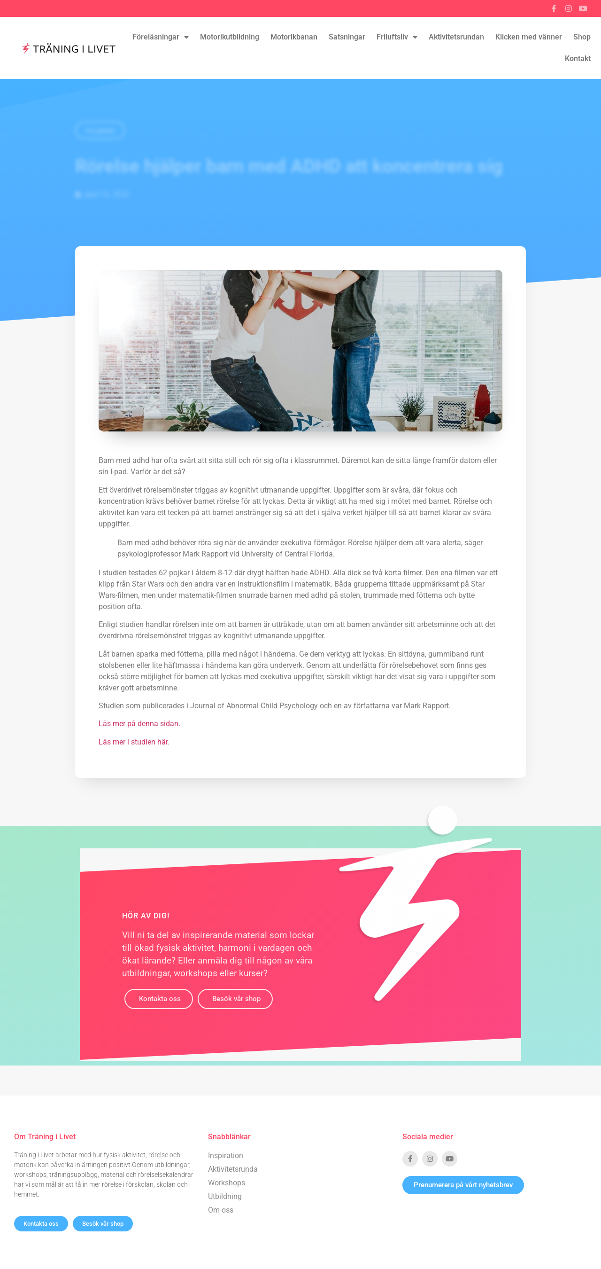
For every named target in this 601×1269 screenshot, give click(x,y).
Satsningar (347, 36)
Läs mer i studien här (133, 741)
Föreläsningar (160, 37)
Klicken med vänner (528, 36)
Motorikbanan (293, 36)
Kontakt (578, 58)
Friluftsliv (397, 37)
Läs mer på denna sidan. (139, 723)
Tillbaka (100, 130)
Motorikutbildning (229, 36)
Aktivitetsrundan (456, 36)
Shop (582, 36)
